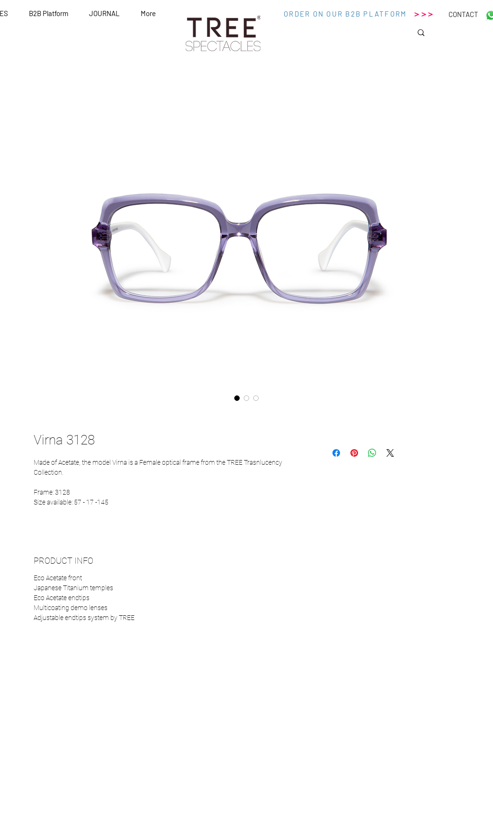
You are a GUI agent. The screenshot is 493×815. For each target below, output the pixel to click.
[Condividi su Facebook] (336, 453)
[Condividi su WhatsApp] (372, 453)
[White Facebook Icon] (26, 760)
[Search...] (453, 35)
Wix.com (336, 811)
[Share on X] (390, 453)
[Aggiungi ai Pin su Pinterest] (354, 453)
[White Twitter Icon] (46, 760)
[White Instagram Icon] (66, 760)
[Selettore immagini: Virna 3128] (237, 398)
